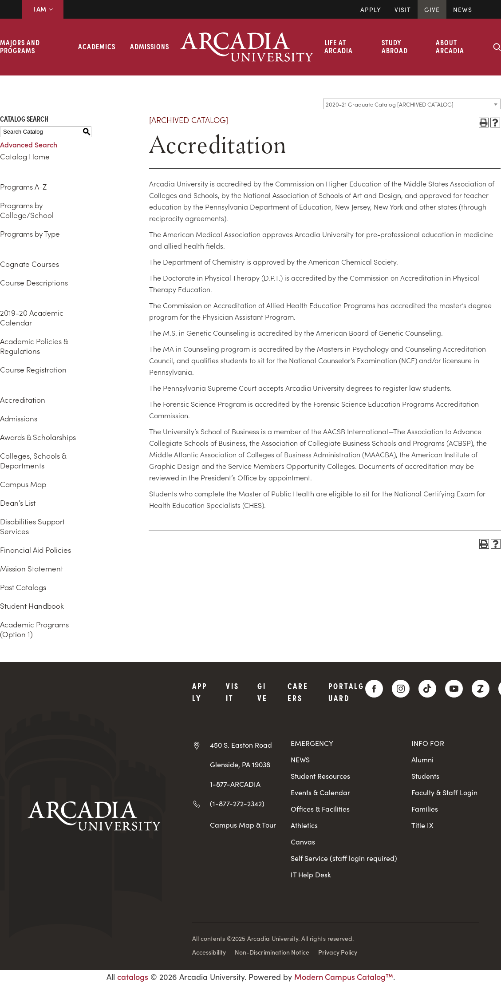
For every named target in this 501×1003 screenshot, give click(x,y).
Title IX (422, 825)
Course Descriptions (34, 282)
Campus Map (23, 484)
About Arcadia (450, 46)
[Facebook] (374, 689)
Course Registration (33, 369)
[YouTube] (454, 689)
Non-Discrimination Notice (272, 951)
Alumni (422, 759)
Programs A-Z (23, 186)
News (462, 9)
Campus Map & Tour (243, 824)
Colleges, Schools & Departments (33, 460)
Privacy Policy (337, 951)
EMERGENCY (312, 743)
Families (424, 809)
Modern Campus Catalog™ (343, 976)
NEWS (300, 759)
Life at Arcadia (338, 46)
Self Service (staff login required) (344, 858)
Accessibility (209, 951)
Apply (370, 9)
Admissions (149, 46)
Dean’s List (18, 502)
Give (432, 9)
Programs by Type (30, 233)
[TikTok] (427, 689)
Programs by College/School (27, 210)
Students (425, 776)
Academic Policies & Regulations (34, 346)
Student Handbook (32, 606)
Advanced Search (28, 144)
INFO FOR (427, 743)
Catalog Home (25, 156)
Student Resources (320, 776)
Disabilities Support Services (32, 526)
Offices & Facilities (320, 809)
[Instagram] (401, 689)
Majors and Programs (20, 46)
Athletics (304, 825)
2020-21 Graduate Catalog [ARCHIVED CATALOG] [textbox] (390, 104)
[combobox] (412, 104)
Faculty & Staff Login (444, 792)
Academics (96, 46)
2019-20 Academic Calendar (31, 317)
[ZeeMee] (480, 689)
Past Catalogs (23, 587)
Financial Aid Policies (35, 550)
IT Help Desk (311, 874)
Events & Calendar (320, 792)
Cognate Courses (29, 264)
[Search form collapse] (497, 47)
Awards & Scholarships (38, 437)
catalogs (132, 976)
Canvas (303, 841)
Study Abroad (395, 46)
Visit (402, 9)
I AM (42, 8)
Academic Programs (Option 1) (34, 629)
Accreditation (22, 399)
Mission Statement (31, 568)
